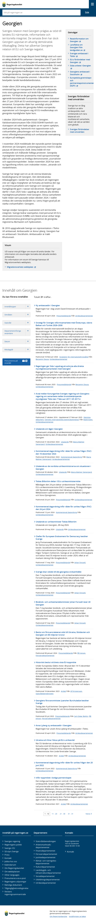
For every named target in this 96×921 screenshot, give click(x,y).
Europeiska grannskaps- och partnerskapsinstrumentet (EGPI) (82, 81)
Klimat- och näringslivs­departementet (46, 862)
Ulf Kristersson (76, 691)
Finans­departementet (45, 850)
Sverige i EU (10, 848)
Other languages (12, 875)
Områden (17, 314)
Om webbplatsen (12, 871)
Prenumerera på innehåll (16, 362)
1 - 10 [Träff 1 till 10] (47, 814)
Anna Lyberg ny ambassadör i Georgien (53, 725)
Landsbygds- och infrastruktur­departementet (48, 871)
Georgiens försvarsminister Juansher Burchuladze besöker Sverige (62, 702)
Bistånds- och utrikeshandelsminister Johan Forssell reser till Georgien (63, 603)
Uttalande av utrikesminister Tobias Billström (56, 521)
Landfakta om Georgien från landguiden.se (80, 47)
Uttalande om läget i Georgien (49, 429)
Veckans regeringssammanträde (15, 893)
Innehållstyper (17, 306)
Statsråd (17, 322)
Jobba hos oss (11, 861)
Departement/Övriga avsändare (17, 332)
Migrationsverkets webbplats (21, 267)
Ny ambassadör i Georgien (48, 305)
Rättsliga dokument (13, 885)
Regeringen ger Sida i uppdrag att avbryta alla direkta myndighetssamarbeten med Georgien (60, 367)
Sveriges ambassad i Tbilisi (80, 54)
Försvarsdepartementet (45, 655)
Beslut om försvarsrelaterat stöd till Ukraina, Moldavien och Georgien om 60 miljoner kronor (63, 633)
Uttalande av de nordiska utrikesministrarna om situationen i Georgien (63, 467)
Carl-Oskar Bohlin (81, 716)
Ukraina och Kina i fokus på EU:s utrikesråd (55, 740)
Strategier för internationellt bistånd (73, 357)
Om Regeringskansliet (14, 868)
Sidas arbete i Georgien (80, 66)
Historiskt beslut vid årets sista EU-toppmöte (56, 662)
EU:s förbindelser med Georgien (80, 60)
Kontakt (8, 858)
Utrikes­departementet (46, 883)
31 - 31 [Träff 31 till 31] (70, 814)
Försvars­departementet (46, 854)
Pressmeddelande (64, 316)
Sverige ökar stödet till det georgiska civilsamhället (58, 572)
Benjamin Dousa (42, 359)
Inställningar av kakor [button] (77, 916)
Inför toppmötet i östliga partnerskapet (53, 777)
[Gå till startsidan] (12, 4)
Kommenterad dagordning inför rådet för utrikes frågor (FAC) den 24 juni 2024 (63, 508)
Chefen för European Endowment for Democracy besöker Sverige (62, 537)
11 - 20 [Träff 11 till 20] (54, 814)
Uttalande (65, 442)
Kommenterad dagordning (71, 457)
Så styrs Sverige (12, 851)
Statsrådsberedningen (45, 693)
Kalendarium (10, 864)
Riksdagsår (17, 349)
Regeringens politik (13, 844)
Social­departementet (45, 876)
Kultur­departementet (45, 867)
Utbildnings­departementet (48, 879)
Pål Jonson (81, 653)
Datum (17, 341)
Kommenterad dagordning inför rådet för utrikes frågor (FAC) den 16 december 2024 (63, 452)
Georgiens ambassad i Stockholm (80, 73)
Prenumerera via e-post (15, 878)
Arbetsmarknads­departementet (43, 846)
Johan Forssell (80, 562)
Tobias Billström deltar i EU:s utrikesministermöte (58, 481)
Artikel (63, 691)
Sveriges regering (12, 841)
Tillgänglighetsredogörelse (16, 888)
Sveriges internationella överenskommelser (62, 419)
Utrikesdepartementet (84, 316)
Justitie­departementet (45, 857)
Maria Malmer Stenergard (81, 472)
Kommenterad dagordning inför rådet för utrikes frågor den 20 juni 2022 (64, 764)
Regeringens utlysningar (15, 881)
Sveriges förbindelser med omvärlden (79, 130)
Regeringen (88, 419)
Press (7, 854)
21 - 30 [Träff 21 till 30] (62, 814)
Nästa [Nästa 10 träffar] (89, 814)
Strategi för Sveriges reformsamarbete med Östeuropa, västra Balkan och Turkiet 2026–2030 (64, 324)
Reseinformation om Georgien (80, 40)
